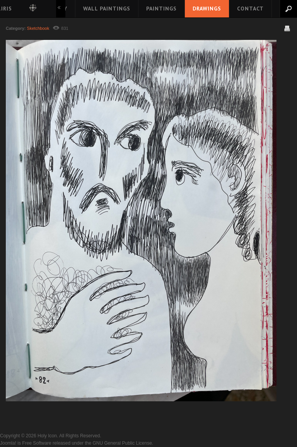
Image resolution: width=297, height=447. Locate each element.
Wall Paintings (106, 8)
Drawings (207, 8)
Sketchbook (38, 28)
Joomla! (8, 443)
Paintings (161, 8)
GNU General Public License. (122, 443)
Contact (250, 8)
